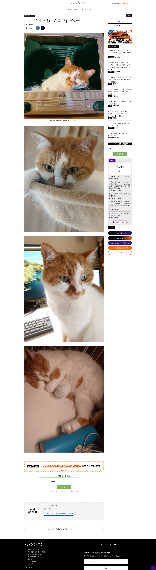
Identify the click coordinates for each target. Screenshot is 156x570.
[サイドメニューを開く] (26, 3)
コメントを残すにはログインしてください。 (64, 529)
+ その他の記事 (47, 509)
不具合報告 (120, 253)
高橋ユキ (117, 71)
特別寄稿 (111, 57)
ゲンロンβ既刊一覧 (120, 233)
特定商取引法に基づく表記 (36, 552)
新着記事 (111, 71)
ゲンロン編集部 (28, 24)
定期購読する (116, 3)
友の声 (70, 9)
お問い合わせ (32, 561)
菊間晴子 (117, 57)
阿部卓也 (115, 96)
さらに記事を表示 (120, 222)
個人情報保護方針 (33, 557)
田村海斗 (115, 118)
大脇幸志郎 (116, 106)
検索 (129, 16)
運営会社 (30, 559)
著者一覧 (120, 26)
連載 (110, 118)
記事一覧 (120, 21)
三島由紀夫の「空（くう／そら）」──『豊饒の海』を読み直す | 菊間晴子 (119, 53)
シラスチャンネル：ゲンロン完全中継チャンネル (58, 514)
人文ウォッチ (77, 9)
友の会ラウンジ (86, 9)
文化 (110, 84)
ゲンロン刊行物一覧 (120, 238)
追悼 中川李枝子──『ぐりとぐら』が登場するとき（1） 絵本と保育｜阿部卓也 (120, 91)
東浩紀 (114, 84)
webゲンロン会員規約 (35, 554)
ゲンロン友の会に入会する (120, 248)
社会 (110, 106)
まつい (117, 128)
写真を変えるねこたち (30, 15)
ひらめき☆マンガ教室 (115, 190)
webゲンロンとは (33, 549)
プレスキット (32, 564)
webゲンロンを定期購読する (120, 243)
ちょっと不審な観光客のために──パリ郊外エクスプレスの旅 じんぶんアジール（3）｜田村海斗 (119, 113)
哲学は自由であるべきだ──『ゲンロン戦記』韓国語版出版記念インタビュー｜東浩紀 (119, 79)
